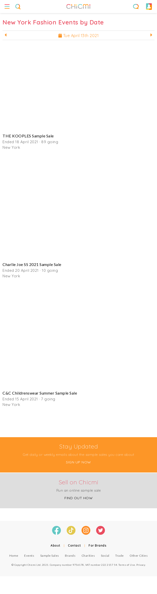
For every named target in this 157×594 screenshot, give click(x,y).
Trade (119, 555)
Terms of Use (127, 564)
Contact (74, 545)
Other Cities (139, 555)
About (55, 545)
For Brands (97, 545)
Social (105, 555)
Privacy (140, 564)
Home (13, 555)
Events (29, 555)
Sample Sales (49, 555)
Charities (88, 555)
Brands (70, 555)
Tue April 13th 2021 (78, 35)
